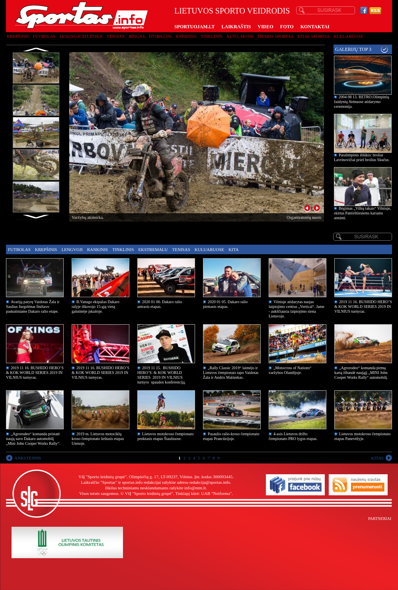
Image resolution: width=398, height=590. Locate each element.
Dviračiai (160, 36)
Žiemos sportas (275, 36)
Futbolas (44, 36)
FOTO (287, 26)
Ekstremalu (153, 249)
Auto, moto (240, 36)
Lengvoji (71, 249)
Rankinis (186, 36)
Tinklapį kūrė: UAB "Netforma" (203, 493)
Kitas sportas (313, 36)
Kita (233, 249)
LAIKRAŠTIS (236, 26)
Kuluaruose (348, 36)
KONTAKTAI (315, 26)
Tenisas (116, 36)
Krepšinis (18, 36)
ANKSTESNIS (27, 458)
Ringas (137, 36)
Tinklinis (211, 36)
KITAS (377, 458)
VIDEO (265, 26)
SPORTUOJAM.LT (194, 26)
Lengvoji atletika (80, 36)
